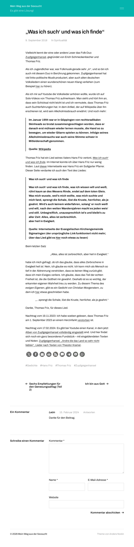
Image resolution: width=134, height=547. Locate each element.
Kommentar (56, 440)
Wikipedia (45, 149)
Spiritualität (61, 40)
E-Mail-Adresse (98, 479)
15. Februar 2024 (69, 412)
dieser (51, 166)
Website (53, 497)
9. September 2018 (36, 40)
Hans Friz (47, 365)
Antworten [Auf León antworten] (90, 412)
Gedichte (32, 365)
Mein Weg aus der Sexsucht (26, 6)
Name (53, 479)
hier (38, 86)
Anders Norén (116, 534)
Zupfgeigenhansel (36, 57)
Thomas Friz (65, 365)
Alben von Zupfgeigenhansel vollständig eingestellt (55, 332)
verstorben (84, 320)
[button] (28, 354)
